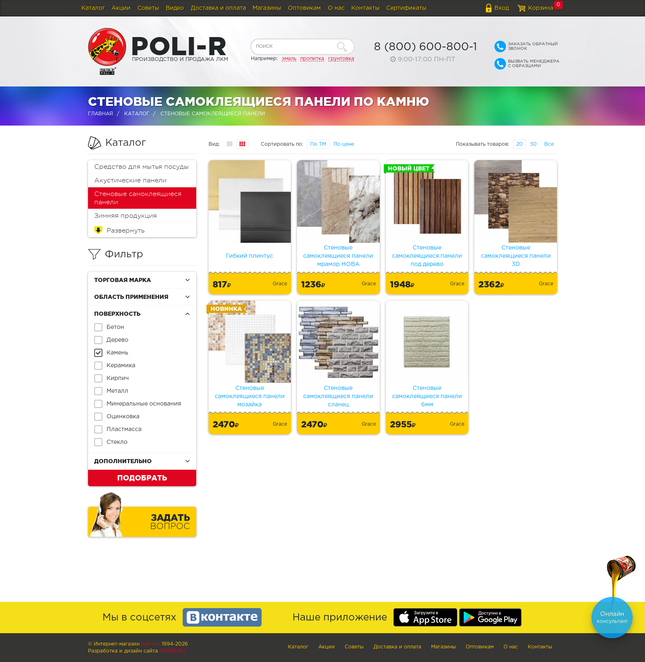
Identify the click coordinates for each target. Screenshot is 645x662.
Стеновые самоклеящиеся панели (137, 198)
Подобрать (142, 477)
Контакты (365, 8)
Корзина (540, 8)
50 (533, 144)
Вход (501, 8)
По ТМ (318, 144)
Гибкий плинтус (249, 256)
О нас (336, 8)
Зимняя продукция (125, 215)
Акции (120, 8)
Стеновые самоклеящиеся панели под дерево (427, 256)
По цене (344, 144)
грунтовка (341, 58)
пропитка (312, 58)
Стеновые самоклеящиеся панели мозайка (250, 396)
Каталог (93, 8)
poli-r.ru (150, 644)
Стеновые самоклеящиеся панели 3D (516, 256)
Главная (100, 114)
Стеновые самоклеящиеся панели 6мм (427, 396)
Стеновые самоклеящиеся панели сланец (338, 396)
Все (549, 144)
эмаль (289, 58)
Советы (148, 8)
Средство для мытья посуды (141, 166)
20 (519, 144)
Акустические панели (130, 180)
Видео (175, 8)
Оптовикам (304, 8)
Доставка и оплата (218, 8)
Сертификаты (406, 8)
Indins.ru (172, 651)
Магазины (267, 8)
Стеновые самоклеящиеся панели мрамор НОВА (338, 256)
